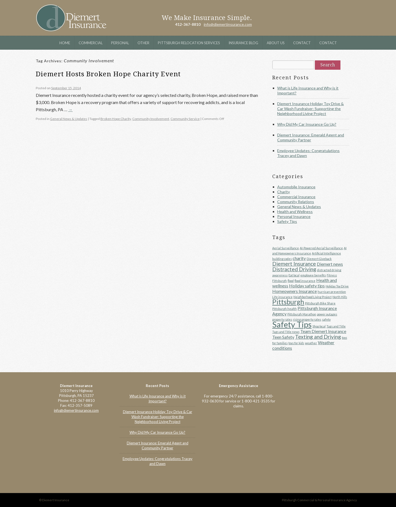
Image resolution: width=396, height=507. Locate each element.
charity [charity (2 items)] (299, 258)
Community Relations (295, 201)
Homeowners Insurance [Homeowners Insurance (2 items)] (294, 291)
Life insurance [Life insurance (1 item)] (282, 297)
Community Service (185, 119)
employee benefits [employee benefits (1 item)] (313, 275)
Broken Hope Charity (115, 119)
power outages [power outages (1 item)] (327, 314)
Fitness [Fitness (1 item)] (332, 275)
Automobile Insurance (296, 186)
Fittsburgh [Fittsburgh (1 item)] (279, 280)
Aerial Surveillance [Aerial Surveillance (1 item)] (285, 248)
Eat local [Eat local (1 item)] (293, 275)
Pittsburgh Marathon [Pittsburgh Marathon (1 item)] (301, 314)
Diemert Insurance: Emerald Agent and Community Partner (310, 137)
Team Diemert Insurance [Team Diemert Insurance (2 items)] (323, 331)
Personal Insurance (293, 216)
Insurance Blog (243, 43)
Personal (120, 43)
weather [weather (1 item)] (311, 343)
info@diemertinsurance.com (228, 24)
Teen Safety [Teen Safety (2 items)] (283, 337)
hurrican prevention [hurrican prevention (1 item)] (332, 291)
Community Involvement (150, 119)
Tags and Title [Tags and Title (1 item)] (336, 326)
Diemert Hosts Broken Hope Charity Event (108, 74)
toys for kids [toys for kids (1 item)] (296, 343)
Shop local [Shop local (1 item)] (319, 326)
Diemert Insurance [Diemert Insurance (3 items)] (294, 263)
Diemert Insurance (71, 18)
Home (64, 43)
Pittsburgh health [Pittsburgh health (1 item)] (284, 308)
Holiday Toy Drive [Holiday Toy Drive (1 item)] (337, 286)
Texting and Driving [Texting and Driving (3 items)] (318, 337)
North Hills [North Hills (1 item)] (339, 297)
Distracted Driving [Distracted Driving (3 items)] (294, 269)
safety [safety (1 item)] (326, 319)
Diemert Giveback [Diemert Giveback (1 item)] (319, 258)
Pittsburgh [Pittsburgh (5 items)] (288, 302)
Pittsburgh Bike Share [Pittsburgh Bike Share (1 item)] (320, 303)
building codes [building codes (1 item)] (282, 258)
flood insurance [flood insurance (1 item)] (305, 280)
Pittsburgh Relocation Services (189, 43)
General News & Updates (68, 119)
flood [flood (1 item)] (291, 280)
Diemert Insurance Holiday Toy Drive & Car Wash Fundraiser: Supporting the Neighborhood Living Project (310, 108)
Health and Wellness (295, 211)
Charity (283, 191)
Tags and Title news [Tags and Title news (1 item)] (285, 332)
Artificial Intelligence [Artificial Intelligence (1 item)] (326, 253)
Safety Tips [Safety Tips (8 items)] (292, 324)
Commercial (91, 43)
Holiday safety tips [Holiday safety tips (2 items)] (307, 285)
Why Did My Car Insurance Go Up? (306, 124)
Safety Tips (287, 221)
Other (143, 43)
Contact (302, 43)
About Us (276, 43)
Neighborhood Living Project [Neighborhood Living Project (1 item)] (312, 297)
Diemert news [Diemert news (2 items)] (330, 264)
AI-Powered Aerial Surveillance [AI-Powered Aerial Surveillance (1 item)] (321, 248)
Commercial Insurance (296, 196)
